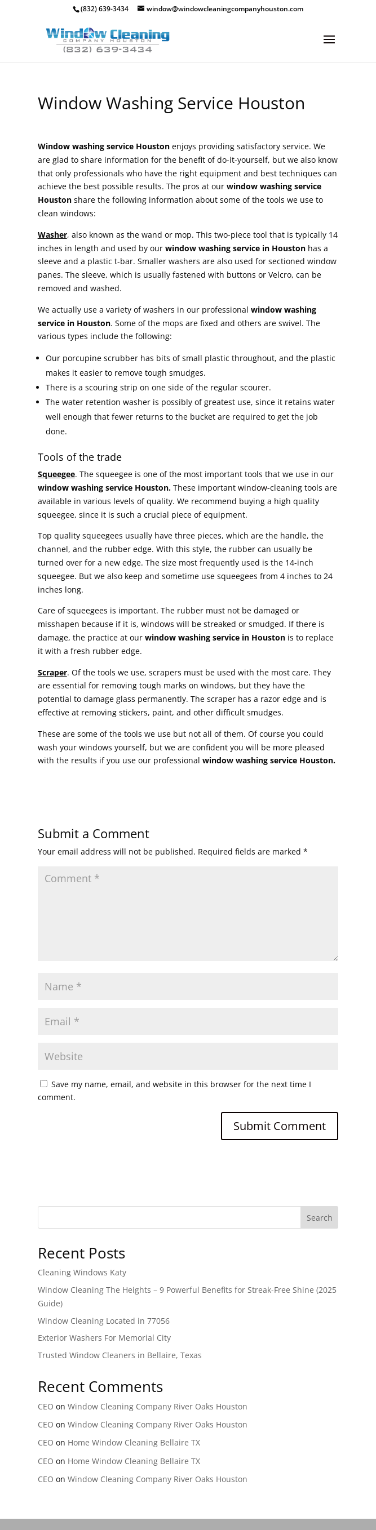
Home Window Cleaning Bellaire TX (134, 1442)
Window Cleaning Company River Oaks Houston (157, 1406)
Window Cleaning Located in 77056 (104, 1320)
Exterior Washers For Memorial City (104, 1337)
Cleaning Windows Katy (82, 1272)
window (252, 487)
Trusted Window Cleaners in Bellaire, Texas (120, 1355)
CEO (46, 1406)
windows (157, 624)
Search (320, 1217)
